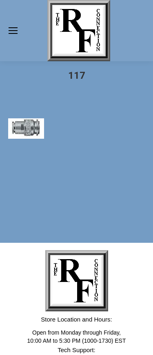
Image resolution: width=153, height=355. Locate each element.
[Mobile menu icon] (13, 31)
